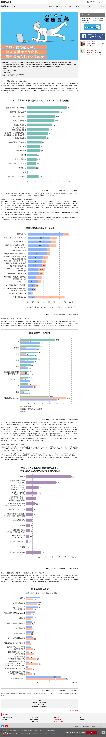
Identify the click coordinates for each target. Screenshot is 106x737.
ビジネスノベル (18, 11)
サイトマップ (78, 726)
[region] (53, 732)
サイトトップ (4, 11)
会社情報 (51, 6)
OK (91, 732)
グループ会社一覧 (58, 721)
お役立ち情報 (11, 11)
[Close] (103, 732)
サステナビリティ (92, 6)
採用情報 (101, 6)
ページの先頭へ (73, 710)
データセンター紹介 (91, 42)
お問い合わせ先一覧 (33, 719)
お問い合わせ (86, 726)
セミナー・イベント (81, 6)
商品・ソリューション (61, 6)
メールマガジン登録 (33, 721)
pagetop (104, 642)
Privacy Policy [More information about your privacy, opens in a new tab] (7, 735)
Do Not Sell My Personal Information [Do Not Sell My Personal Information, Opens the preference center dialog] (75, 732)
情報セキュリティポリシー (98, 726)
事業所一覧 (57, 719)
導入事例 (71, 6)
